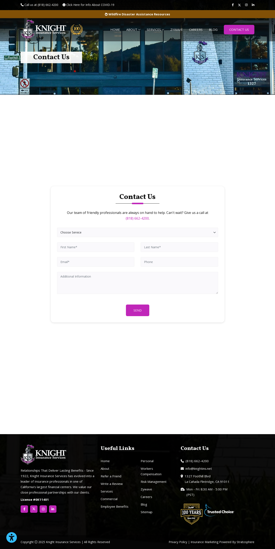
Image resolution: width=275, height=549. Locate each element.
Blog (213, 29)
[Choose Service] (137, 232)
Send (137, 310)
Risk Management (154, 481)
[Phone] (179, 262)
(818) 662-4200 (137, 218)
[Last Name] (179, 247)
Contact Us (239, 29)
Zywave (176, 29)
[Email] (96, 262)
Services (155, 29)
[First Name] (96, 247)
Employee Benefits (114, 506)
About (133, 29)
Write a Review (112, 484)
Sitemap (146, 512)
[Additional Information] (137, 283)
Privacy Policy (178, 542)
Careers (196, 29)
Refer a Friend (111, 476)
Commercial (109, 499)
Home (115, 29)
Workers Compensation (151, 471)
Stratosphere (245, 542)
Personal (147, 461)
